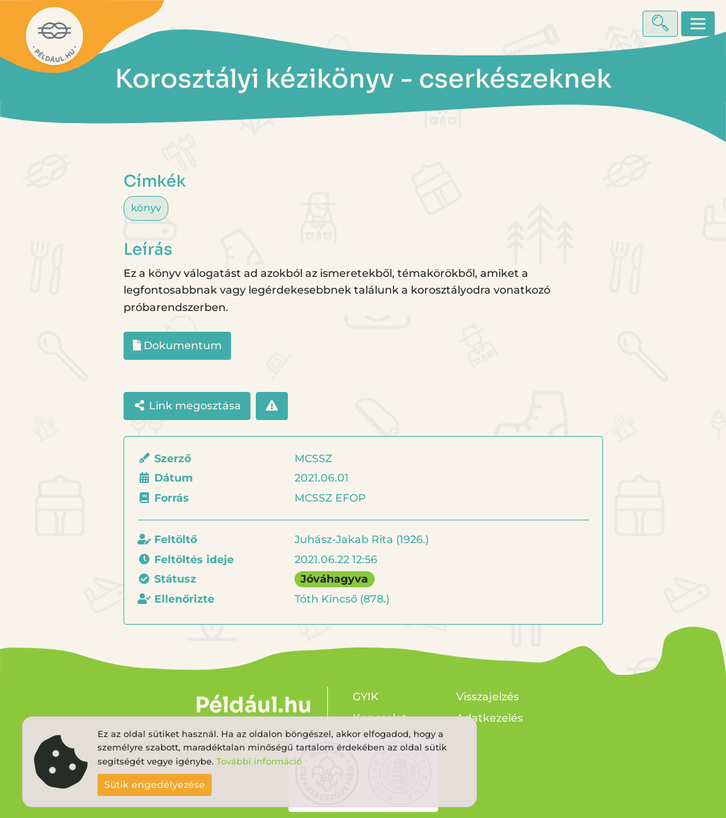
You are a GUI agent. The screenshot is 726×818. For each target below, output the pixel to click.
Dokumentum (177, 345)
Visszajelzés (487, 696)
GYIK (366, 696)
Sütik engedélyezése (154, 785)
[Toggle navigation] (698, 24)
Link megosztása (187, 405)
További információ (259, 761)
